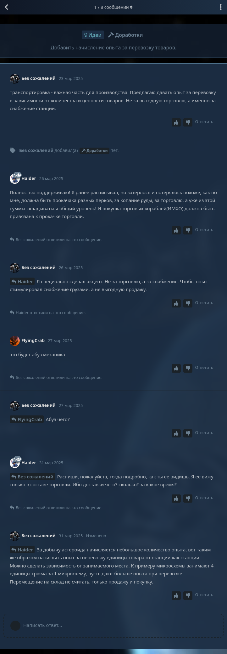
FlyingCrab (30, 419)
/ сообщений (113, 7)
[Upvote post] (176, 122)
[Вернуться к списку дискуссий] (6, 7)
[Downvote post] (188, 122)
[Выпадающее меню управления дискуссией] (220, 7)
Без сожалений (35, 476)
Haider (25, 281)
